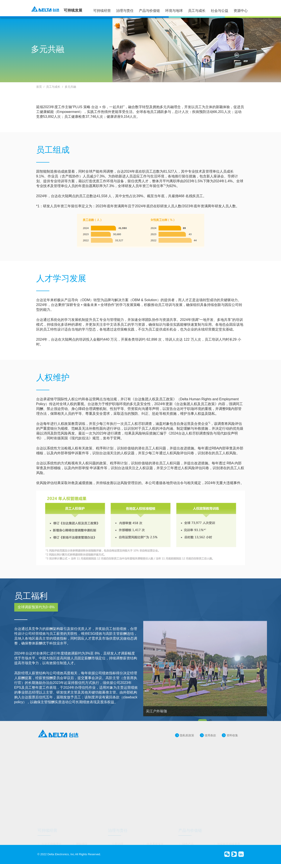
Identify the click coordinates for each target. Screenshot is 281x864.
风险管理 (117, 841)
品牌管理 (152, 835)
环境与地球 (174, 11)
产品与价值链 (149, 11)
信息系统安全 (155, 830)
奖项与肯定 (48, 841)
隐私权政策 (187, 742)
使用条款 (210, 742)
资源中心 (241, 11)
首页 (39, 86)
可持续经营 (102, 11)
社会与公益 (219, 11)
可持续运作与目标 (52, 835)
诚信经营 (152, 841)
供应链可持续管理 (228, 830)
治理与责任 (125, 11)
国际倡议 (82, 830)
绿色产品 (188, 830)
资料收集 (232, 742)
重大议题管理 (84, 835)
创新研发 (117, 835)
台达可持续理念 (51, 830)
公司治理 (117, 830)
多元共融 (70, 86)
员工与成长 (197, 11)
